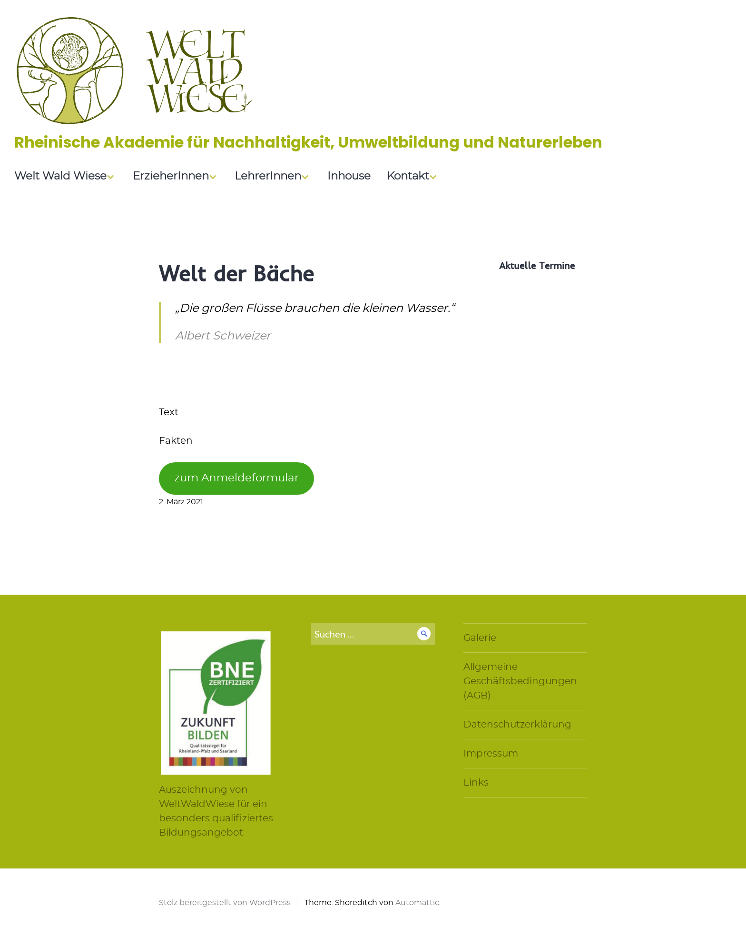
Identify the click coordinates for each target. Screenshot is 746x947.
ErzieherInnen (171, 176)
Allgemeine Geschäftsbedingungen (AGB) (520, 681)
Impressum (490, 753)
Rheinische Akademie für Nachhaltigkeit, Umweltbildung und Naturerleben (308, 142)
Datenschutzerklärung (517, 724)
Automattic (417, 903)
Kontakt (408, 176)
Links (476, 783)
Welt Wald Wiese (60, 176)
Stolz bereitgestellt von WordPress (225, 903)
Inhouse (349, 176)
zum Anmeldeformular (236, 478)
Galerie (479, 638)
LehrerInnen (268, 176)
